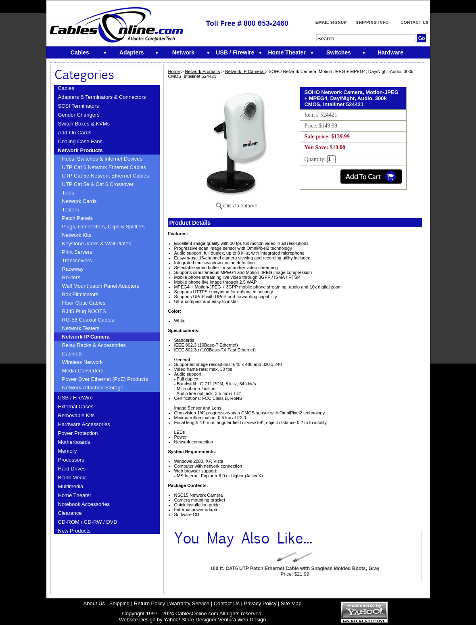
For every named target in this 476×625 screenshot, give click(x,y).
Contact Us (227, 603)
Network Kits (77, 235)
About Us (94, 603)
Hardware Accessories (84, 424)
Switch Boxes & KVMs (84, 124)
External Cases (76, 406)
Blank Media (72, 477)
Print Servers (77, 252)
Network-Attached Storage (92, 388)
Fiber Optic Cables (84, 303)
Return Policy (149, 603)
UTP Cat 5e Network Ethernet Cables (105, 176)
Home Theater (75, 495)
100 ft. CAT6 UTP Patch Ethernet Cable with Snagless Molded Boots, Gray (295, 568)
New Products (74, 531)
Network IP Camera (86, 337)
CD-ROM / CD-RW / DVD (87, 522)
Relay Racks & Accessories (94, 345)
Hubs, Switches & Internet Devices (102, 159)
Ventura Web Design (242, 620)
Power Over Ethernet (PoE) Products (105, 379)
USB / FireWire (75, 398)
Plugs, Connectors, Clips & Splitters (103, 227)
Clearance (70, 513)
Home (174, 71)
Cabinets (72, 354)
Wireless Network (82, 362)
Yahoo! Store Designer (190, 620)
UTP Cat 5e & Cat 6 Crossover (98, 184)
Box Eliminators (80, 294)
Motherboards (74, 442)
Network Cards (79, 201)
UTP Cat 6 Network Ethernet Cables (104, 167)
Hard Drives (72, 469)
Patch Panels (77, 218)
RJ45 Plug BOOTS (84, 311)
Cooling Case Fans (80, 141)
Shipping (119, 603)
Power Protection (78, 433)
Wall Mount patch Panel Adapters (101, 286)
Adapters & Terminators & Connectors (102, 97)
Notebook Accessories (84, 504)
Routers (71, 277)
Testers (70, 210)
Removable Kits (76, 415)
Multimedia (71, 486)
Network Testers (81, 328)
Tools (68, 193)
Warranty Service (189, 603)
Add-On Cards (75, 133)
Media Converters (83, 371)
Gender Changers (79, 115)
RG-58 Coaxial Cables (88, 320)
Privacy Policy (260, 603)
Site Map (291, 603)
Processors (71, 460)
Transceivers (77, 260)
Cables (66, 88)
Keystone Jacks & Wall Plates (96, 243)
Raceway (73, 269)
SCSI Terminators (78, 106)
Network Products (80, 150)
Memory (67, 451)
